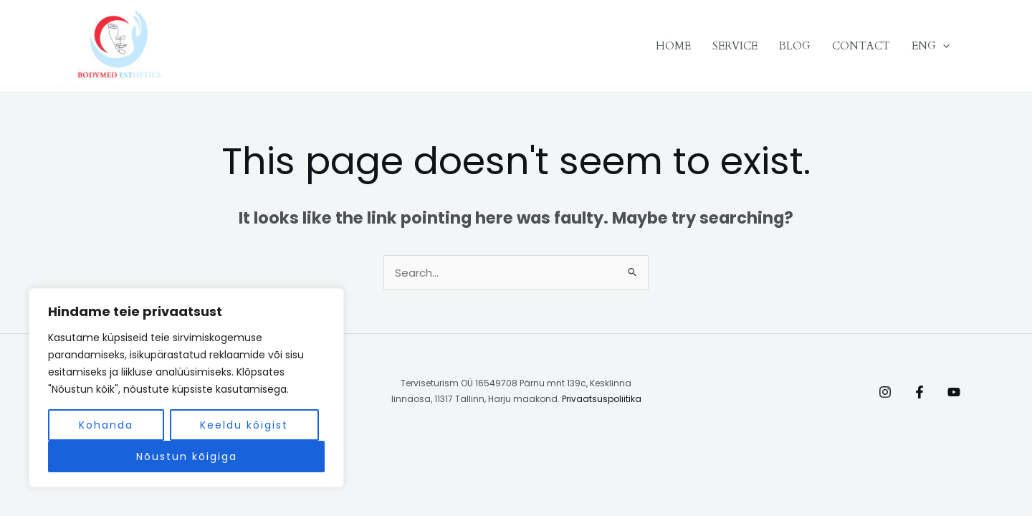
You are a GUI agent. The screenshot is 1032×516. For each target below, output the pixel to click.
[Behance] (953, 392)
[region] (186, 387)
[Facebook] (919, 392)
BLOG (795, 46)
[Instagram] (885, 392)
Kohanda (106, 425)
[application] (943, 46)
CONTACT (861, 46)
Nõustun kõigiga (186, 456)
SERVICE (735, 46)
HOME (673, 46)
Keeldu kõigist (244, 425)
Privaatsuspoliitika (601, 399)
